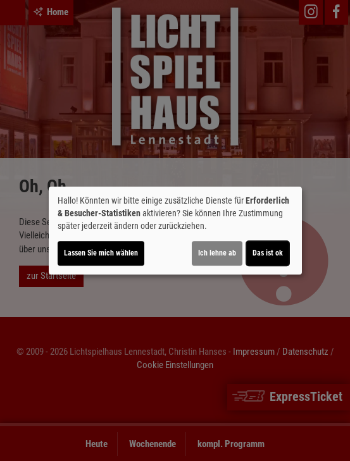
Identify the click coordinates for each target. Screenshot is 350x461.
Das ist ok (268, 253)
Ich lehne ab (217, 253)
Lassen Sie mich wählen (101, 253)
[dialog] (175, 231)
